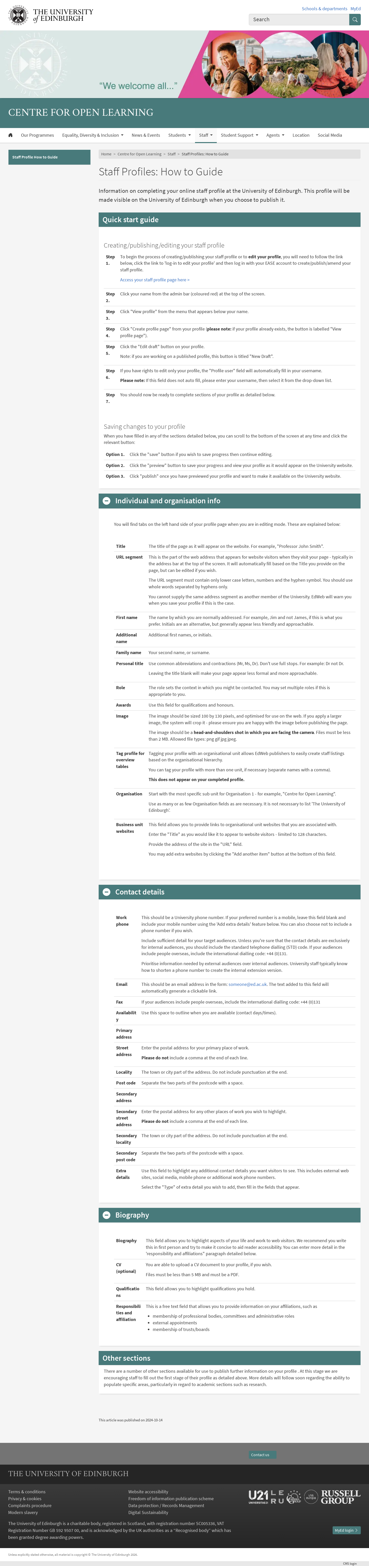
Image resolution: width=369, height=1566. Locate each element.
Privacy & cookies (25, 1498)
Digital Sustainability (148, 1512)
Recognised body (192, 1530)
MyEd (356, 9)
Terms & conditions (27, 1492)
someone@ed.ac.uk (248, 984)
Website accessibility (148, 1492)
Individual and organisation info (167, 500)
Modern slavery (23, 1512)
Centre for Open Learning (139, 153)
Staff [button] (204, 135)
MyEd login (346, 1530)
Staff (172, 153)
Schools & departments (324, 9)
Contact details (140, 892)
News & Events (146, 135)
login (352, 1563)
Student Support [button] (237, 135)
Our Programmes (37, 135)
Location (301, 135)
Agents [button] (273, 135)
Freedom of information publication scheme (171, 1498)
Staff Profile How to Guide (35, 156)
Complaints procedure (30, 1505)
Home (106, 153)
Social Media (330, 135)
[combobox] (299, 19)
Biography (132, 1215)
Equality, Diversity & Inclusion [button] (91, 135)
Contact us (262, 1454)
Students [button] (177, 135)
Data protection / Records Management (166, 1505)
